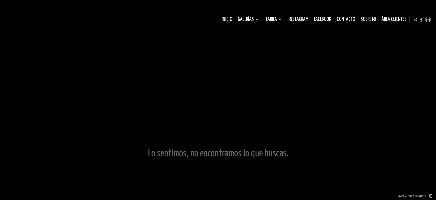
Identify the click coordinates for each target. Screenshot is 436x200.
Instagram (297, 19)
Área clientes (392, 19)
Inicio (226, 19)
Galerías (245, 19)
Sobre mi (367, 19)
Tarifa (270, 19)
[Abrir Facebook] (421, 19)
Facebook (321, 19)
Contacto (345, 19)
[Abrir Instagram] (428, 19)
